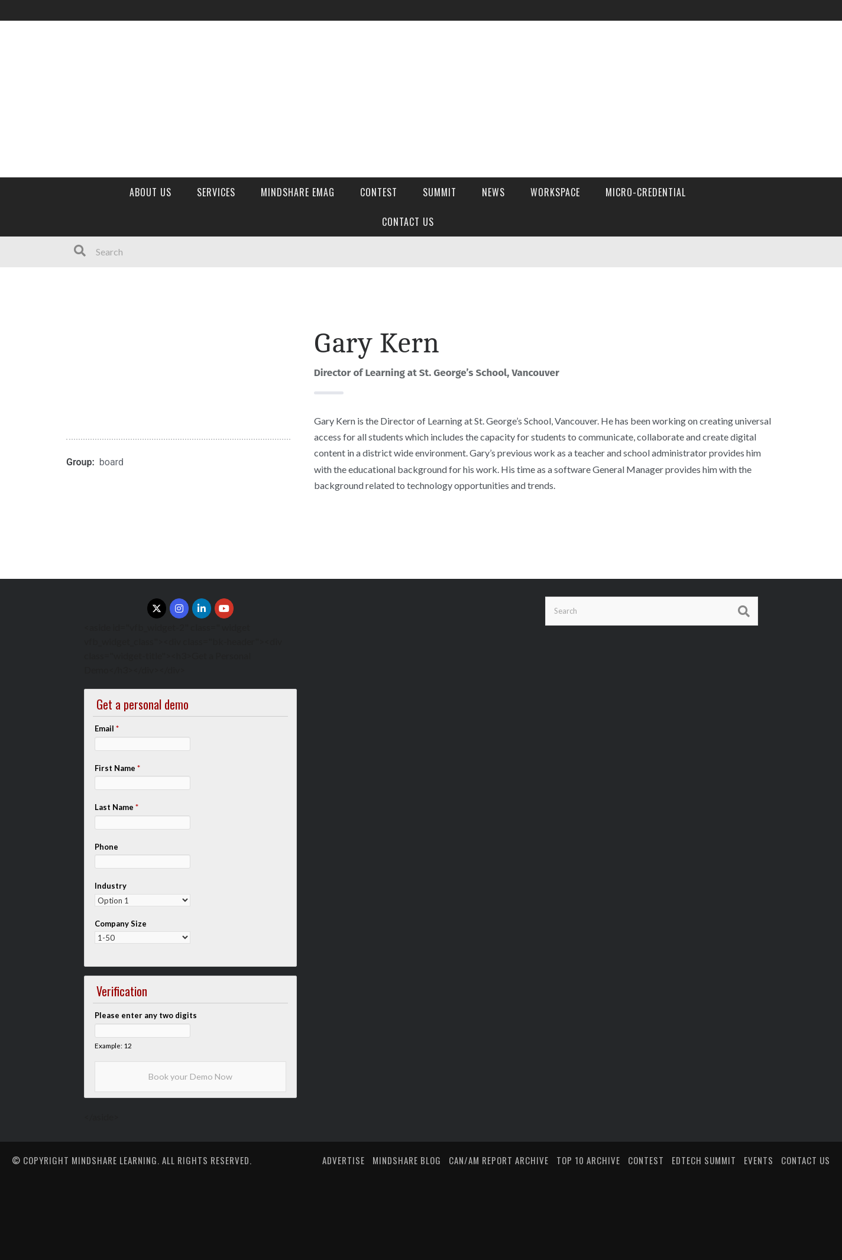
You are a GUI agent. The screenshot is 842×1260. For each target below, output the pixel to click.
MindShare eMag (298, 192)
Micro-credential (645, 192)
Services (216, 192)
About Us (150, 192)
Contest (378, 192)
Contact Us (408, 222)
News (493, 192)
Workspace (555, 192)
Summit (439, 192)
